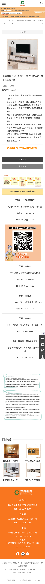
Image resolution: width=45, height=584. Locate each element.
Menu (23, 32)
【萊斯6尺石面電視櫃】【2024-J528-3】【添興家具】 (33, 480)
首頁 (4, 21)
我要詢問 (22, 166)
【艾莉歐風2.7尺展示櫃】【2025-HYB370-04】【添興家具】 (11, 480)
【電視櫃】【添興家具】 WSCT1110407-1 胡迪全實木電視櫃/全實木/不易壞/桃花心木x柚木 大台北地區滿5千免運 (11, 461)
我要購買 (22, 159)
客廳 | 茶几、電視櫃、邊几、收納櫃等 (30, 21)
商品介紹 (11, 21)
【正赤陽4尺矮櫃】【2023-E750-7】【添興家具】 (33, 461)
